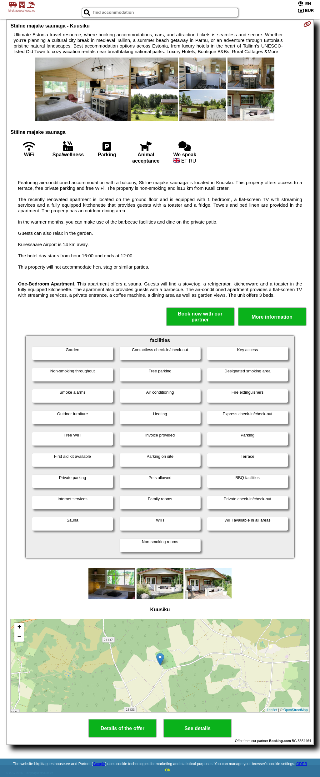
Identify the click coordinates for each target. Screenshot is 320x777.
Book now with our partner (200, 316)
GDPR (301, 764)
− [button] (19, 637)
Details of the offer (122, 728)
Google (99, 764)
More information (272, 317)
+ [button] (19, 627)
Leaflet (272, 710)
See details (197, 728)
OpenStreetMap (295, 710)
